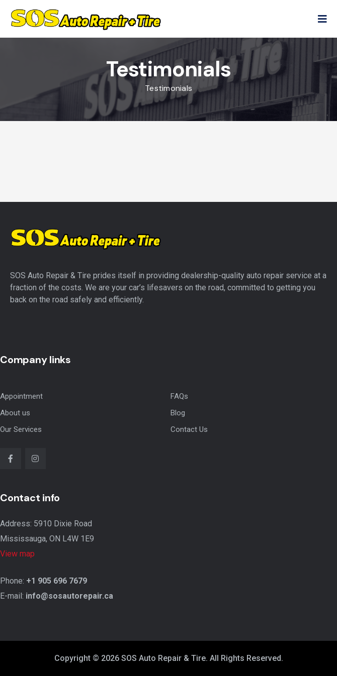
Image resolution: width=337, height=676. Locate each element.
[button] (322, 19)
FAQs (179, 396)
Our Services (21, 429)
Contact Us (189, 429)
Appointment (21, 396)
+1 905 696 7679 (56, 581)
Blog (178, 412)
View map (17, 553)
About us (15, 412)
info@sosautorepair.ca (69, 596)
